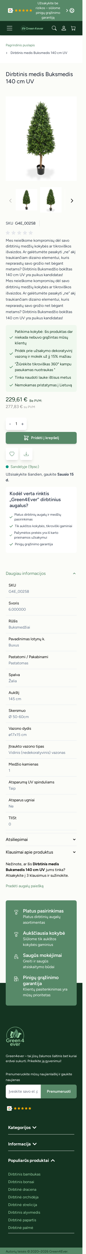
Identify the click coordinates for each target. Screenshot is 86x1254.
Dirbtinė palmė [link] (20, 1227)
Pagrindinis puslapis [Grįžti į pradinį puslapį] (20, 45)
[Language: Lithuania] (72, 10)
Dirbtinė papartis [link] (22, 1220)
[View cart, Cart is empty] (73, 28)
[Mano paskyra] (63, 28)
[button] (20, 233)
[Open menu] (9, 28)
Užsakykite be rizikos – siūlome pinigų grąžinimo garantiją (52, 10)
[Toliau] (72, 200)
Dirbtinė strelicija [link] (22, 1204)
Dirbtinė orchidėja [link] (23, 1197)
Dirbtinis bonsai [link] (21, 1182)
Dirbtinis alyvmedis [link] (24, 1212)
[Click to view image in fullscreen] (41, 138)
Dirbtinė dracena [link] (22, 1189)
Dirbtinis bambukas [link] (24, 1174)
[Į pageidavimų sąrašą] (12, 454)
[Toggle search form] (54, 28)
